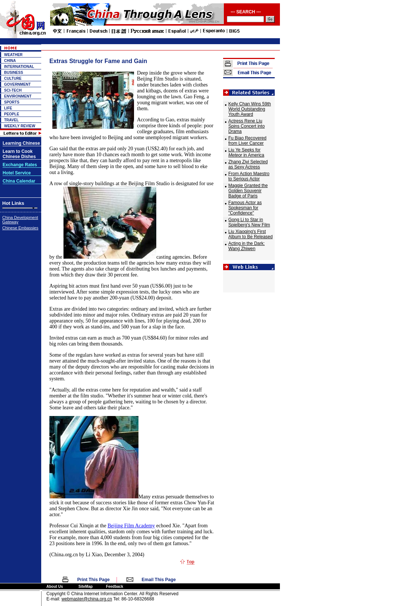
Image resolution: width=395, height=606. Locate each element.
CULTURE (13, 78)
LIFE (8, 108)
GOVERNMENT (17, 84)
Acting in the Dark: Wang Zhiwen (246, 246)
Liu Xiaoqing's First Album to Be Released (250, 234)
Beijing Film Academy (131, 525)
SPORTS (11, 102)
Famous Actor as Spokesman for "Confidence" (245, 208)
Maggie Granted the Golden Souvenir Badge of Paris (248, 191)
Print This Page (93, 579)
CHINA (10, 61)
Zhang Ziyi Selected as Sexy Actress (248, 164)
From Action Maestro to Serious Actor (249, 176)
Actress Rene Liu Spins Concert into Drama (246, 126)
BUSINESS (13, 73)
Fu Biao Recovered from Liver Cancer (247, 140)
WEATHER (13, 55)
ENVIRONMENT (18, 96)
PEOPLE (11, 114)
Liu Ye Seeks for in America (246, 152)
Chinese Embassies (20, 228)
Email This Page (159, 579)
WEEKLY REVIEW (19, 126)
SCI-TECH (13, 90)
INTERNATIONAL (19, 67)
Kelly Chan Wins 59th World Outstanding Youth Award (249, 109)
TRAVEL (11, 120)
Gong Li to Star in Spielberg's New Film (249, 222)
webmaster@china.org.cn (87, 599)
